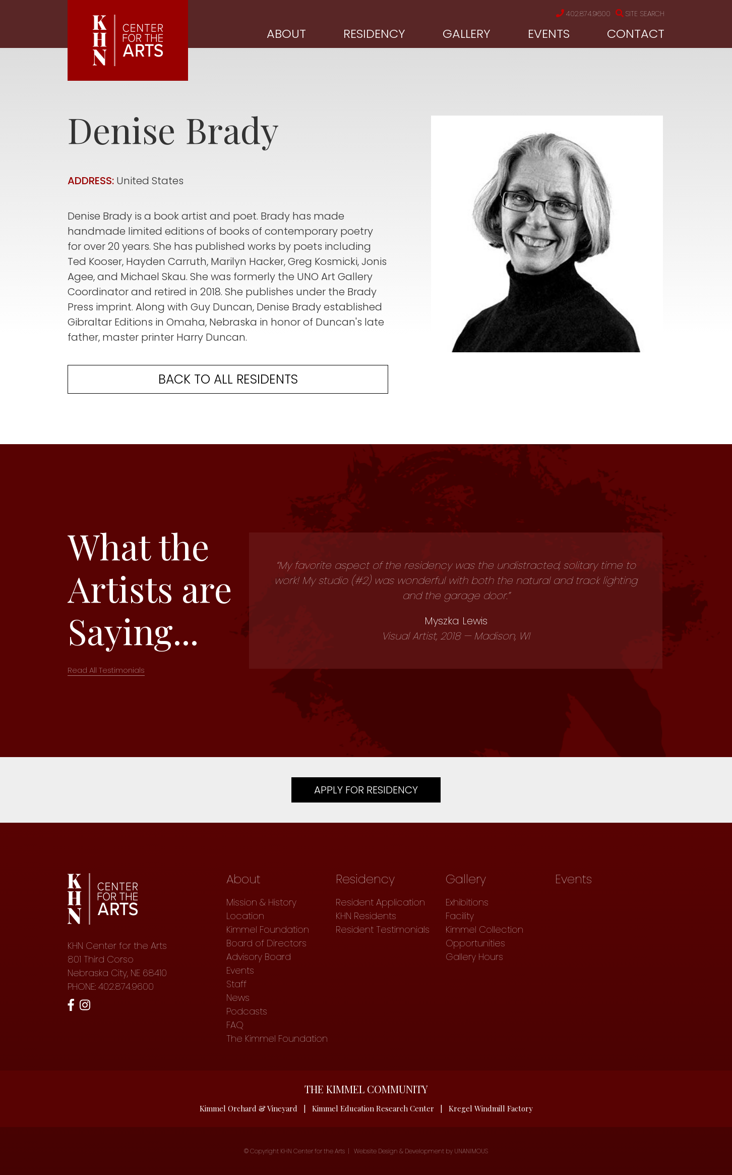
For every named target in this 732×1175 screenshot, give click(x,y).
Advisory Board (258, 956)
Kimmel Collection (484, 929)
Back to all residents (228, 379)
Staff (236, 984)
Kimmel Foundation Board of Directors (267, 936)
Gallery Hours (474, 956)
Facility (460, 916)
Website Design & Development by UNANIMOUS (421, 1151)
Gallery (467, 33)
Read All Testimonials (106, 670)
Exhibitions (467, 902)
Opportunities (475, 943)
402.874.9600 (583, 14)
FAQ (234, 1025)
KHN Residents (366, 916)
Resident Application (380, 902)
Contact (635, 33)
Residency (374, 33)
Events (549, 33)
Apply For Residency (366, 790)
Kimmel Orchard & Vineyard (248, 1108)
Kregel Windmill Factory (491, 1108)
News (238, 997)
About (286, 33)
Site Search (640, 14)
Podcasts (246, 1011)
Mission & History (261, 902)
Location (245, 916)
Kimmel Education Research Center (373, 1108)
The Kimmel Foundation (277, 1038)
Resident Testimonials (383, 929)
